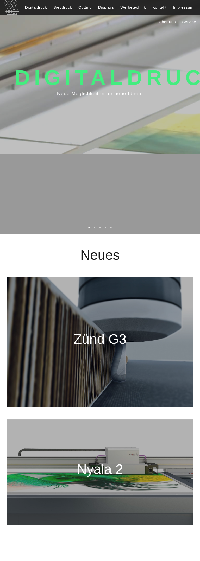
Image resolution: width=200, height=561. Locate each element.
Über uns (167, 22)
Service (189, 22)
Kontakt (159, 7)
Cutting (85, 7)
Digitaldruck (36, 7)
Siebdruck (62, 7)
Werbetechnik (133, 7)
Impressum (183, 7)
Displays (106, 7)
